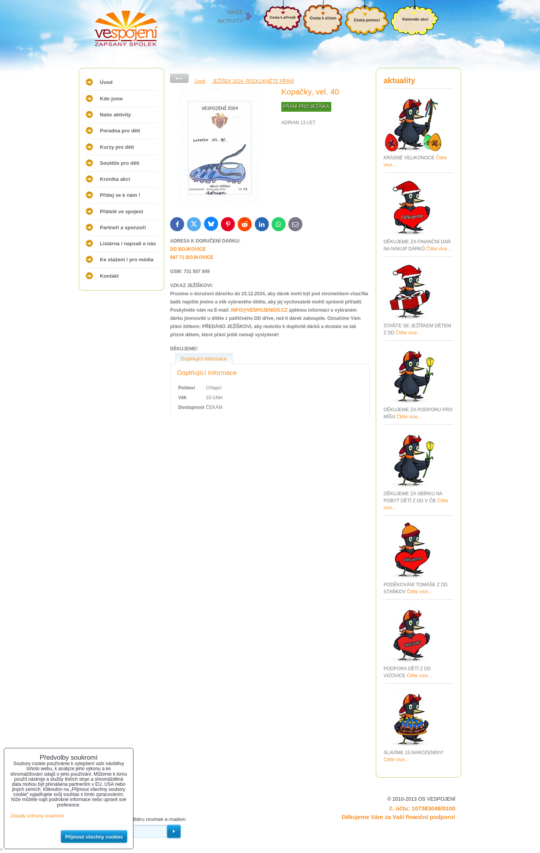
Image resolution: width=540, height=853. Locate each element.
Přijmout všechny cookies (94, 837)
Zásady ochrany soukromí (37, 816)
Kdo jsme (111, 99)
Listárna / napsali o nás (128, 243)
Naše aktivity (115, 115)
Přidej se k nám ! (120, 195)
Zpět (179, 78)
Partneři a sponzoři (123, 227)
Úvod (106, 82)
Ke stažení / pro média (126, 259)
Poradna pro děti (120, 131)
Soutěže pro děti (119, 163)
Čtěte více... (438, 249)
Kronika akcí (115, 179)
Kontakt (109, 276)
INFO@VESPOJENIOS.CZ (259, 310)
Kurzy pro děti (117, 147)
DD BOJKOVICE (188, 249)
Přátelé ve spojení (121, 211)
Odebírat (174, 831)
